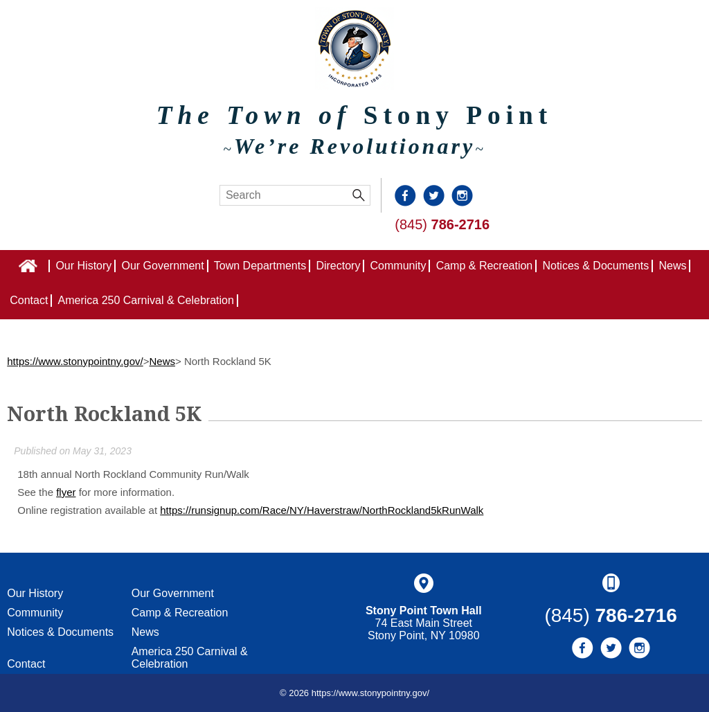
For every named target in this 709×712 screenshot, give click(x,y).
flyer (65, 492)
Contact (29, 300)
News (672, 266)
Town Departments (260, 266)
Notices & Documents (595, 266)
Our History (83, 266)
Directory (338, 266)
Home (49, 266)
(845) (442, 224)
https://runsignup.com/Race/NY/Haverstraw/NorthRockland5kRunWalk (321, 510)
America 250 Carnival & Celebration (146, 300)
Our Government (162, 266)
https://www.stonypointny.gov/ (75, 361)
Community (398, 266)
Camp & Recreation (484, 266)
